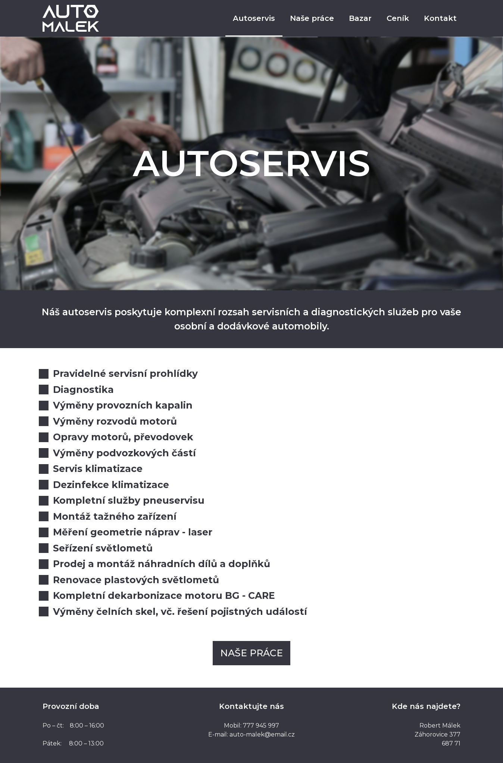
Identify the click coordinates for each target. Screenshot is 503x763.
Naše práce (312, 18)
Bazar (360, 18)
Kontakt (440, 18)
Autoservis (254, 18)
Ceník (398, 18)
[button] (251, 653)
